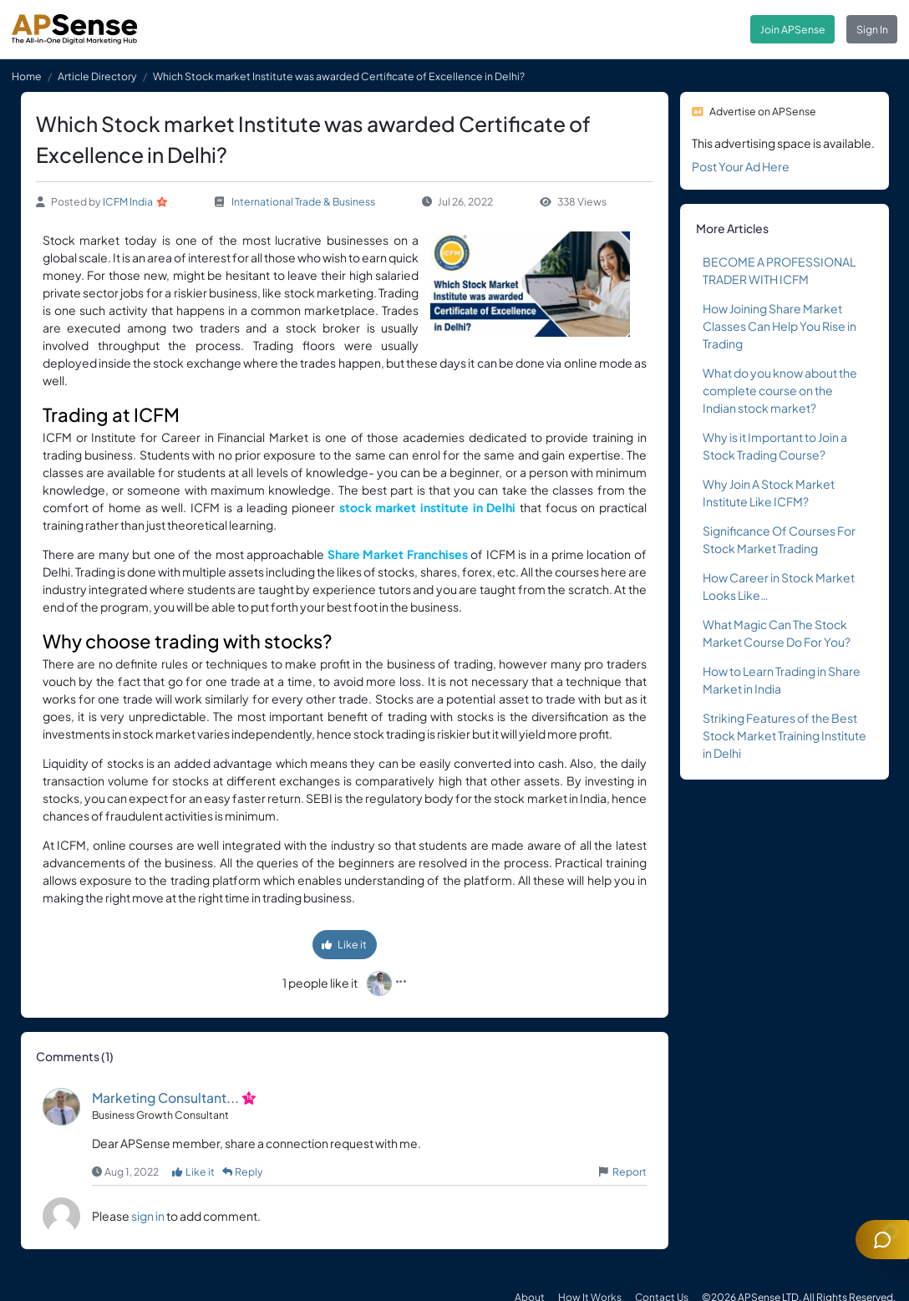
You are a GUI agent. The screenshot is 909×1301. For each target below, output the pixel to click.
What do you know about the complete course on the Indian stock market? (780, 390)
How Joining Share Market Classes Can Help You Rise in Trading (779, 326)
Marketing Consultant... (165, 1097)
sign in (148, 1215)
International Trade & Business (303, 201)
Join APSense (792, 29)
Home (27, 76)
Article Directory (97, 76)
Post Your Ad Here (741, 166)
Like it (344, 944)
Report (629, 1171)
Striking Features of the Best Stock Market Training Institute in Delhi (784, 735)
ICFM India (128, 201)
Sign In (872, 29)
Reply (243, 1171)
